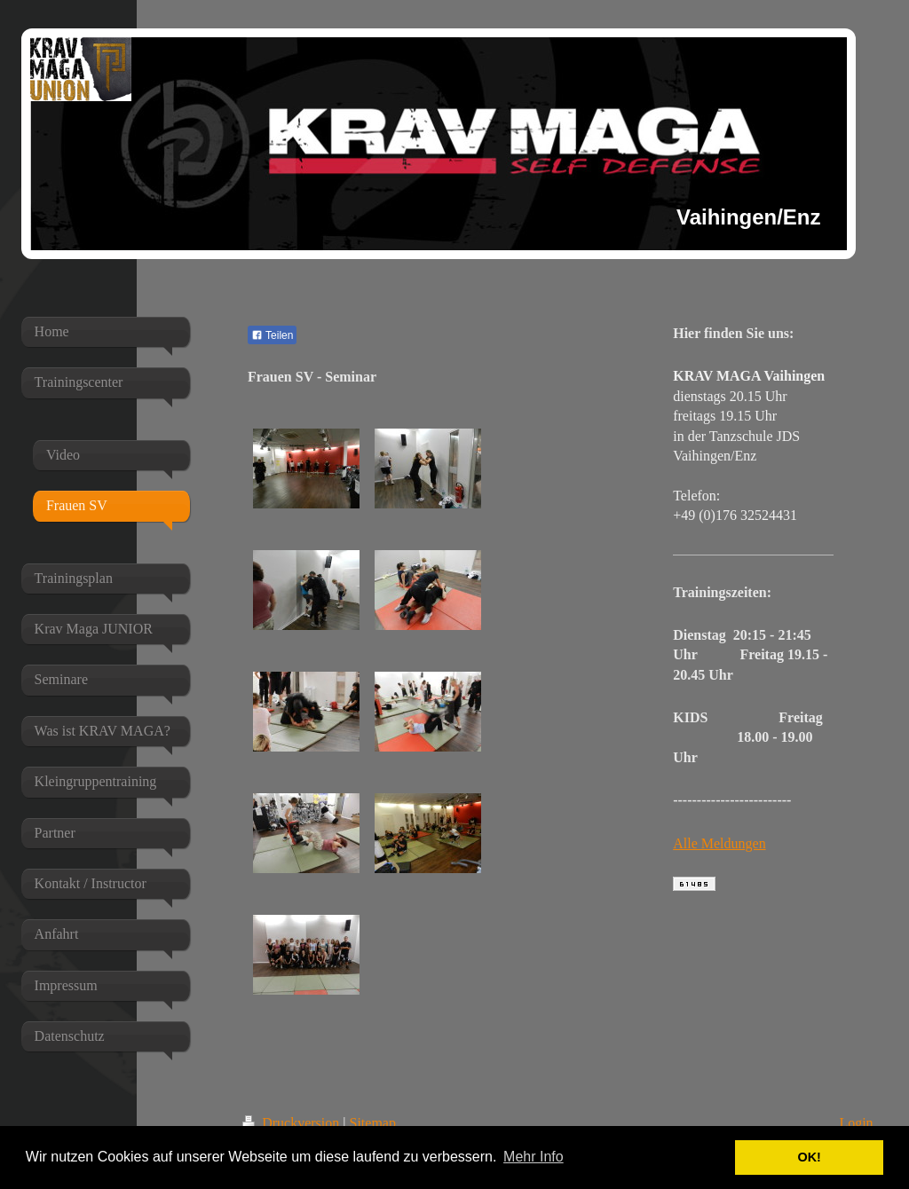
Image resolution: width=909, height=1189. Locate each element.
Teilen (272, 335)
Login (856, 1122)
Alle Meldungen (719, 843)
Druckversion (292, 1122)
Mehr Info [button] (533, 1156)
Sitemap (373, 1122)
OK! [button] (808, 1157)
